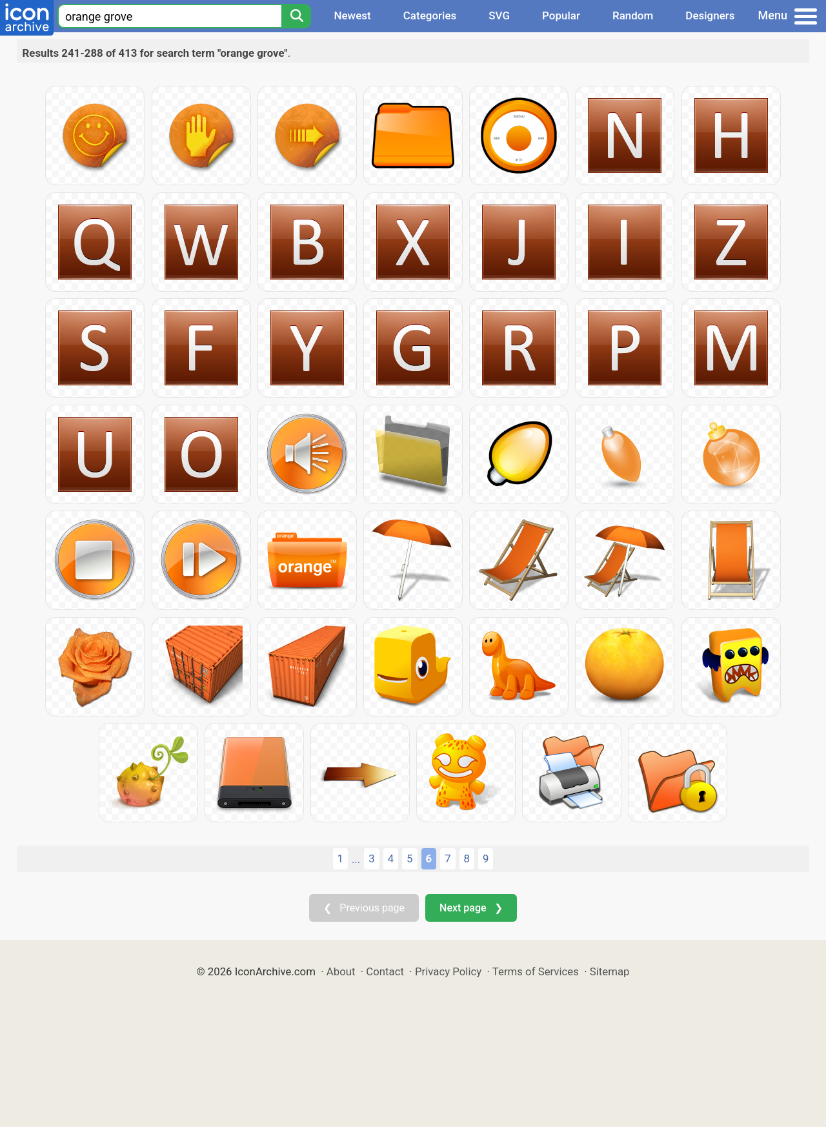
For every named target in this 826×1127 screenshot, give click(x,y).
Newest (352, 15)
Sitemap (610, 971)
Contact (385, 971)
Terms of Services (535, 971)
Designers (709, 15)
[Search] (296, 16)
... (356, 859)
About (341, 971)
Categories (430, 15)
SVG (499, 15)
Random (632, 15)
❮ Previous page (364, 908)
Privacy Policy (448, 971)
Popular (561, 15)
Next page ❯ (470, 908)
